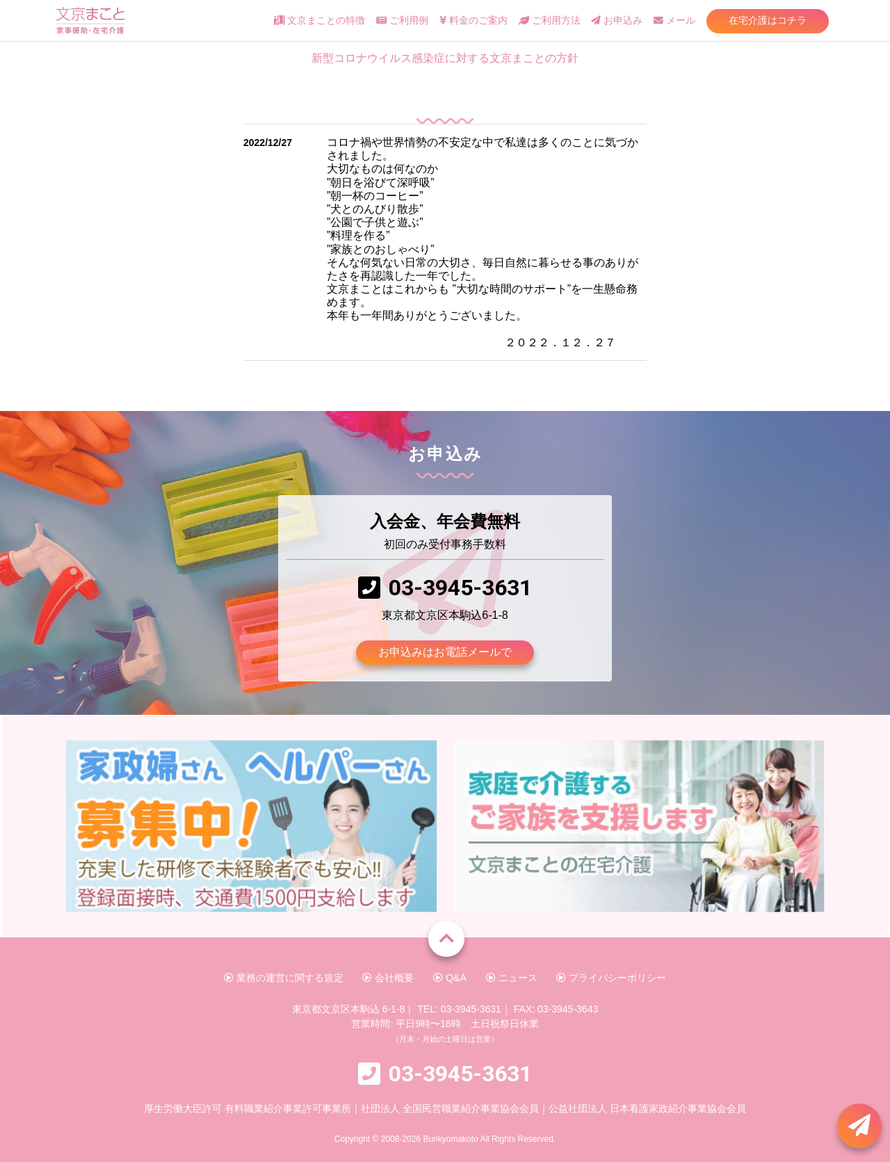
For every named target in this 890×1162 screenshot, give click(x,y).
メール (674, 20)
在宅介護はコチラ (768, 20)
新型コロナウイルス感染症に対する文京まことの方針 (445, 58)
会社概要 (388, 977)
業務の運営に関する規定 (283, 977)
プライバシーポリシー (611, 977)
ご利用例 (402, 20)
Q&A (449, 977)
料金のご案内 (473, 20)
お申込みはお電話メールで (445, 652)
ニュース (511, 977)
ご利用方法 (550, 20)
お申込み (616, 20)
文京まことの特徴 (319, 20)
